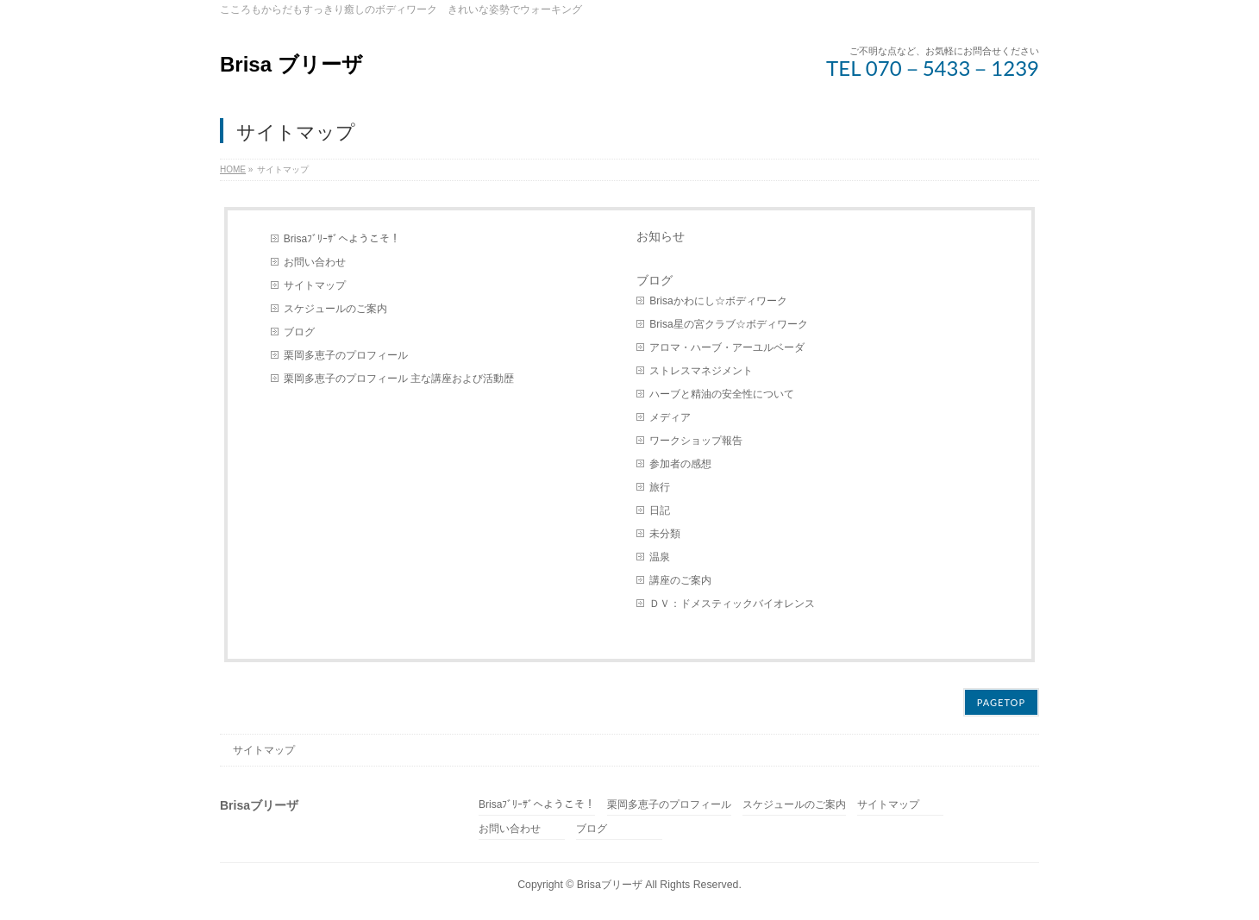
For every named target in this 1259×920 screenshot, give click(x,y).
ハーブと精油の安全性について (721, 394)
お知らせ (660, 236)
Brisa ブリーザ (291, 64)
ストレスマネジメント (701, 371)
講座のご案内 (680, 580)
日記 (659, 510)
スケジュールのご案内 (335, 309)
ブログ (299, 332)
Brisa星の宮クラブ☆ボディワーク (728, 324)
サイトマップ (315, 285)
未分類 (664, 534)
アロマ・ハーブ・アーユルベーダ (727, 347)
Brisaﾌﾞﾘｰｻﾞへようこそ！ (342, 239)
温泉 (659, 557)
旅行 (659, 487)
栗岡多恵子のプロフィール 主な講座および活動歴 (399, 378)
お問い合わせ (315, 262)
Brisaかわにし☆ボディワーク (717, 301)
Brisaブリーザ (609, 885)
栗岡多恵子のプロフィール (346, 355)
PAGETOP (1001, 702)
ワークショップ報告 (695, 441)
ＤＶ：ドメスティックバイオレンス (732, 604)
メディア (670, 417)
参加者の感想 (680, 464)
